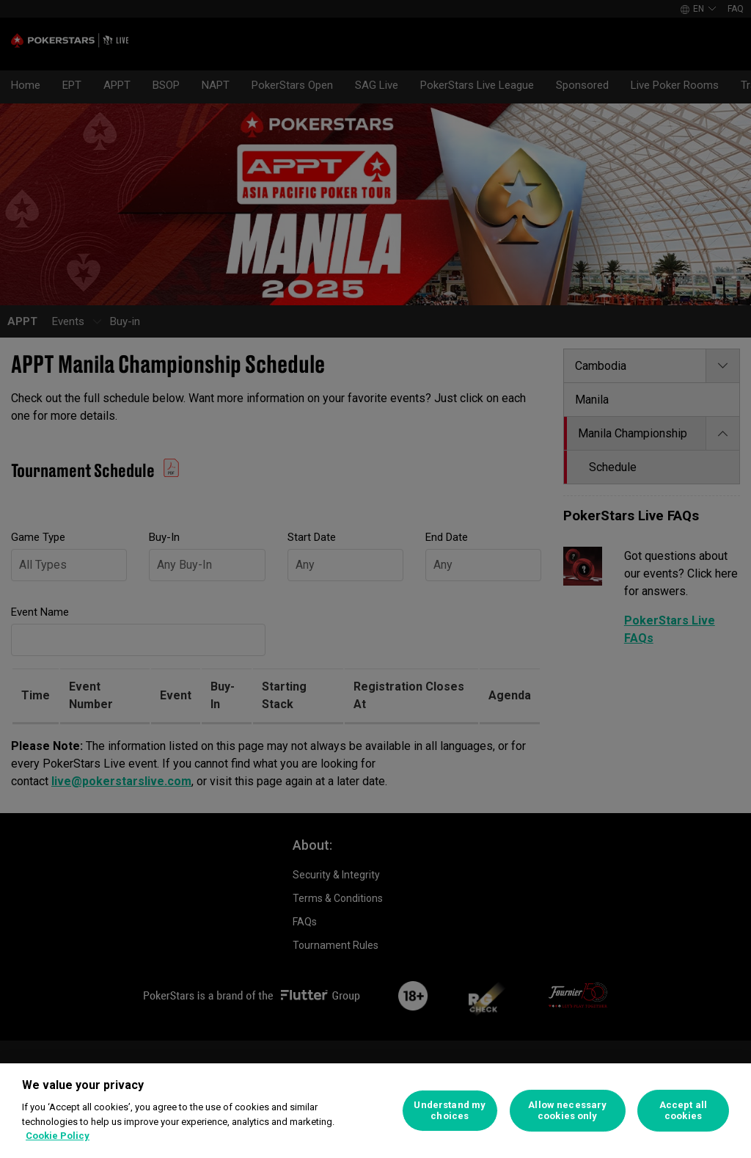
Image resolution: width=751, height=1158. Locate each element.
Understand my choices (450, 1110)
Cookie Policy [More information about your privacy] (57, 1135)
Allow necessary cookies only (567, 1110)
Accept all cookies (683, 1110)
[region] (375, 1110)
